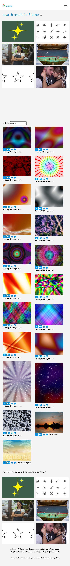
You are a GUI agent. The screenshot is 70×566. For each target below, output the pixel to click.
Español (29, 551)
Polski (36, 551)
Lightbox (13, 549)
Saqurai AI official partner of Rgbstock (47, 558)
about (57, 549)
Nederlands (54, 551)
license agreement (36, 549)
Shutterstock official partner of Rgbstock (23, 558)
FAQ (19, 549)
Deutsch (21, 551)
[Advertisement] (35, 106)
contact (25, 549)
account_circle (15, 149)
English (14, 551)
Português (44, 551)
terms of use (49, 549)
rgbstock (7, 6)
